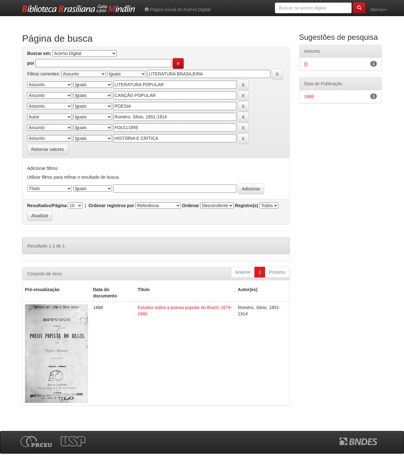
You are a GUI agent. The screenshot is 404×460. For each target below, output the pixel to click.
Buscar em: (39, 53)
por (30, 63)
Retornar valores (47, 149)
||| (306, 64)
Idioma (378, 9)
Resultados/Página (47, 205)
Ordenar (190, 205)
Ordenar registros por (111, 205)
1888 (309, 96)
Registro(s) (246, 205)
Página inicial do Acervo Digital (177, 9)
